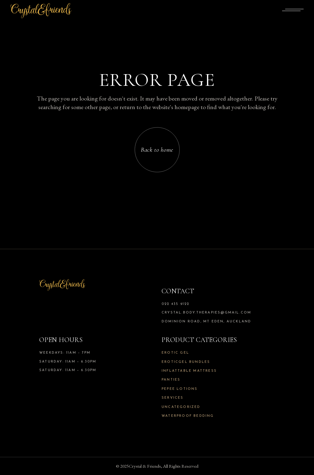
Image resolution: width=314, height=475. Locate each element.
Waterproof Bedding (188, 416)
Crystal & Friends (145, 466)
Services (173, 398)
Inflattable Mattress (189, 371)
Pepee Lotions (180, 389)
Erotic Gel (175, 353)
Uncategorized (181, 407)
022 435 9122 (175, 304)
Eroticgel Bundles (186, 362)
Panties (171, 380)
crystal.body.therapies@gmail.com (206, 312)
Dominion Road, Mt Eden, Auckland (206, 321)
